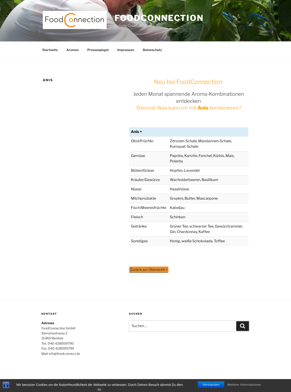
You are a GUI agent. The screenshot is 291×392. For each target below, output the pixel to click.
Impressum (125, 50)
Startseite (50, 50)
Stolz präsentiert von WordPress (87, 381)
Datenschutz (152, 50)
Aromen (72, 50)
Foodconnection (159, 18)
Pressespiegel (98, 50)
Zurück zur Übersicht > (149, 269)
